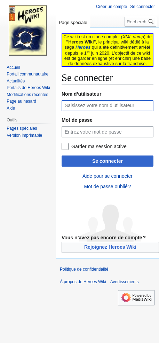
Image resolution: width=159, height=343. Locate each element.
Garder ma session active (99, 146)
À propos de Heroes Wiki (83, 281)
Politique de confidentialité (84, 269)
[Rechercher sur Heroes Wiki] (140, 22)
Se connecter (107, 161)
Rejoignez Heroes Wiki (110, 247)
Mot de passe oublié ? (107, 186)
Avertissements (124, 281)
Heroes (82, 47)
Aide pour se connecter (107, 176)
